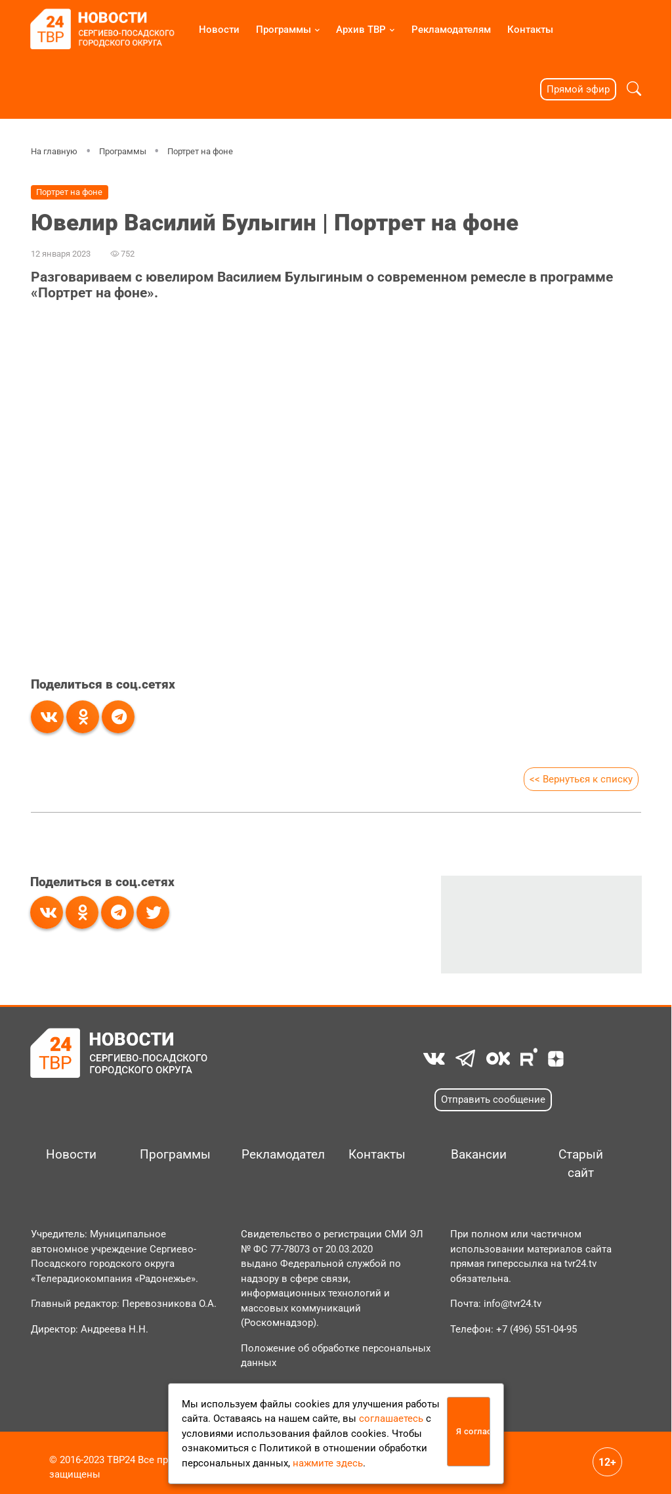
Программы (283, 29)
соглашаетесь (391, 1418)
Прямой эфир (578, 89)
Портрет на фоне (200, 151)
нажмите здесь (328, 1463)
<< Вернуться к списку (580, 779)
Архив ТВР (361, 29)
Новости (219, 29)
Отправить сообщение (493, 1099)
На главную (54, 151)
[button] (634, 88)
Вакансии (479, 1154)
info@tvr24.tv (512, 1304)
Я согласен (473, 1431)
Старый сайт (580, 1163)
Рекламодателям (451, 29)
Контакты (530, 29)
